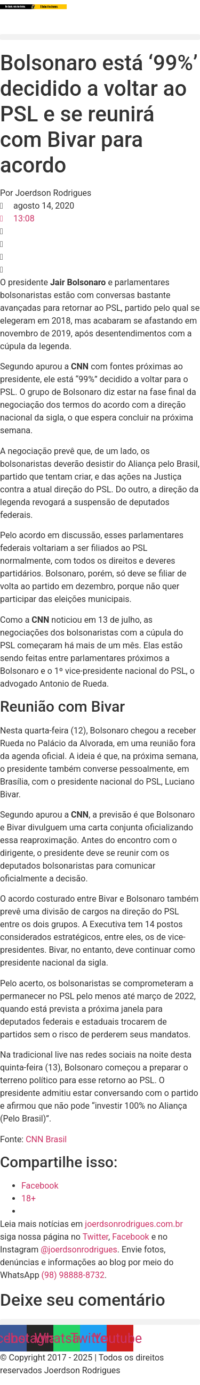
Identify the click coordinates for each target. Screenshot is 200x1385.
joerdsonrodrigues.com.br (133, 1224)
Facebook (130, 1237)
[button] (100, 37)
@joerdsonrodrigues (79, 1249)
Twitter (95, 1237)
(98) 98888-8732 (73, 1275)
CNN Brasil (46, 1139)
